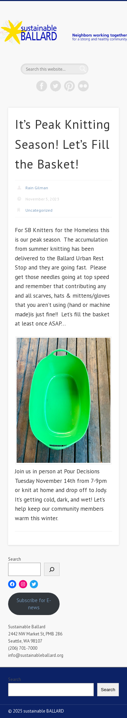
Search (14, 559)
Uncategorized (38, 210)
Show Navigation (102, 60)
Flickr (83, 86)
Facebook (41, 86)
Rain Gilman (36, 187)
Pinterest (69, 86)
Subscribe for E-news (34, 604)
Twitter (55, 86)
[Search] (52, 569)
